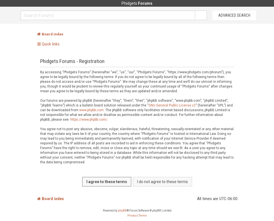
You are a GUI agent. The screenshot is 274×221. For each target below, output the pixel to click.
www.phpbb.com (91, 110)
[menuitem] (132, 215)
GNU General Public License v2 (172, 105)
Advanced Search (234, 15)
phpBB (122, 210)
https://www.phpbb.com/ (88, 120)
